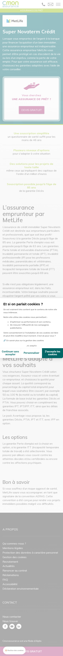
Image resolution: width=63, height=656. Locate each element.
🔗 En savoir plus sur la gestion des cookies (23, 340)
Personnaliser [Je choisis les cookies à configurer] (31, 353)
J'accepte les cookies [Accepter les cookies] (52, 353)
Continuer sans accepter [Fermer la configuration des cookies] (10, 353)
